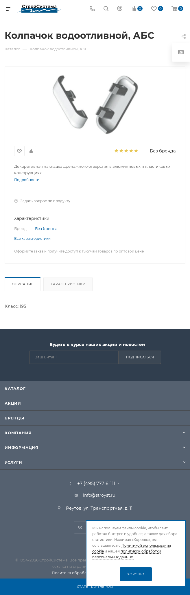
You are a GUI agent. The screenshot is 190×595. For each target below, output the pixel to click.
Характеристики (68, 284)
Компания (18, 432)
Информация (21, 447)
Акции (13, 403)
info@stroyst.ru (99, 495)
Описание (22, 284)
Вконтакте (80, 527)
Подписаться (140, 357)
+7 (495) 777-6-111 (96, 483)
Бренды (14, 418)
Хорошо (135, 574)
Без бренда (163, 151)
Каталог (15, 388)
